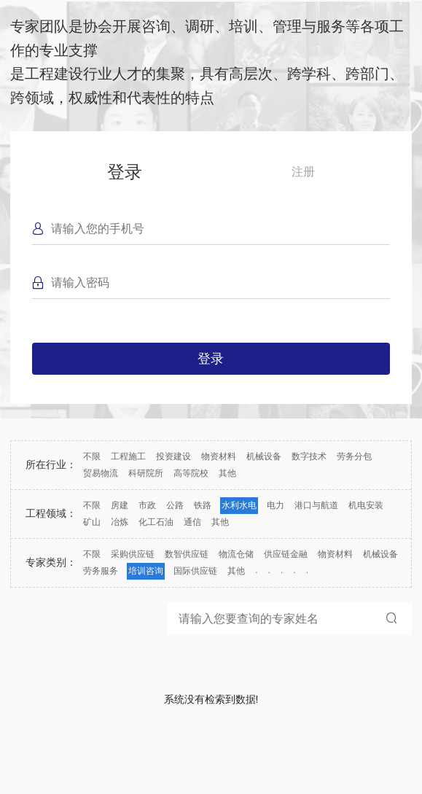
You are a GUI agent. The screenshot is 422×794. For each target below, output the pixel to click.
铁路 (202, 505)
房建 (119, 505)
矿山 (92, 522)
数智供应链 (186, 554)
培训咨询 (145, 571)
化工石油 (155, 522)
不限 (92, 456)
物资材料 (218, 456)
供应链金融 (286, 554)
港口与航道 (316, 505)
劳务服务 (100, 571)
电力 (275, 505)
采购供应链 (133, 554)
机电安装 (365, 505)
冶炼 (119, 522)
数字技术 (309, 456)
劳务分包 (354, 456)
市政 (147, 505)
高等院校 (190, 473)
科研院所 (145, 473)
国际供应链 (195, 571)
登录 (124, 172)
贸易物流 (100, 473)
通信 (192, 522)
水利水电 (239, 505)
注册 (303, 172)
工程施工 (128, 456)
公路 (175, 505)
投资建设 (173, 456)
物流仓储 (236, 554)
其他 (227, 473)
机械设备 (263, 456)
